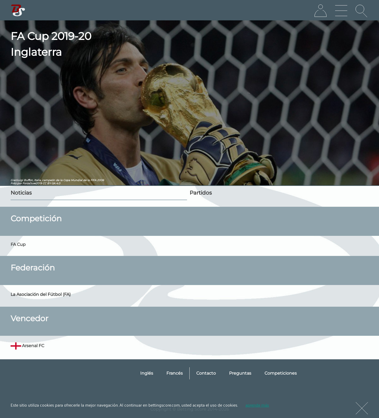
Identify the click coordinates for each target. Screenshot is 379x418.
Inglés (146, 373)
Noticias (21, 193)
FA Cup (18, 244)
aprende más (257, 404)
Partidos (201, 193)
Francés (174, 373)
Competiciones (280, 373)
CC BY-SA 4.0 (51, 183)
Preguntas (240, 373)
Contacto (206, 373)
